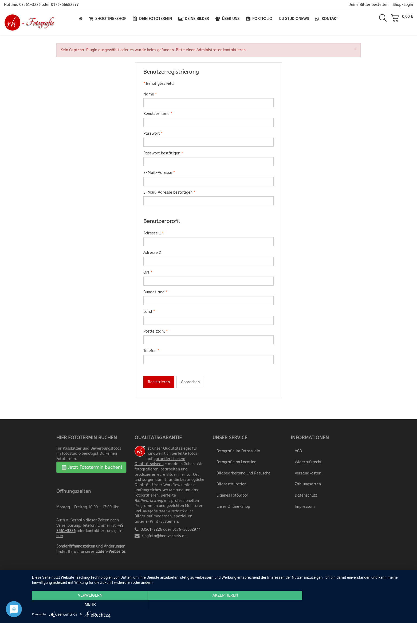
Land (149, 311)
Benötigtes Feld (158, 83)
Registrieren (159, 382)
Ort (147, 272)
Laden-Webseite (110, 551)
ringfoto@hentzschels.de (164, 536)
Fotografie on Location (236, 462)
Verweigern (89, 604)
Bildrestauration (231, 484)
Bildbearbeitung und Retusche (243, 473)
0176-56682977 (65, 4)
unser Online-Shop (233, 506)
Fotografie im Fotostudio (238, 451)
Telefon (151, 351)
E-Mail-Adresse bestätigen (169, 192)
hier (59, 536)
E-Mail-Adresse (159, 172)
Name (150, 94)
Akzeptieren (222, 604)
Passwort (153, 133)
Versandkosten (308, 473)
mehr (354, 604)
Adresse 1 (153, 233)
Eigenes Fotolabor (232, 495)
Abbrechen (190, 382)
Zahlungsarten (308, 484)
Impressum (305, 506)
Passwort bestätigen (163, 153)
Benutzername (157, 113)
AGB (298, 451)
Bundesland (155, 292)
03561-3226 (30, 4)
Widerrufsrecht (308, 462)
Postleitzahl (155, 331)
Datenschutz (306, 495)
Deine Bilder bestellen (368, 4)
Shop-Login (403, 4)
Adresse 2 (152, 252)
